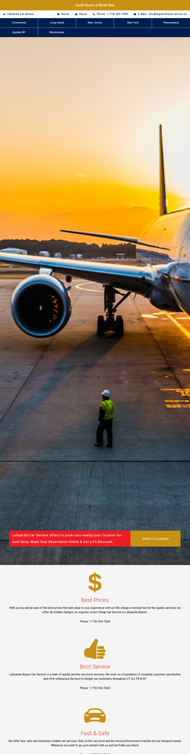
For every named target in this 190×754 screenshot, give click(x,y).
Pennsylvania (171, 22)
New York (133, 22)
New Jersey (95, 22)
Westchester (57, 32)
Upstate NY (18, 32)
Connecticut (19, 22)
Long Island (57, 22)
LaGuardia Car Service (20, 14)
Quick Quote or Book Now (95, 5)
